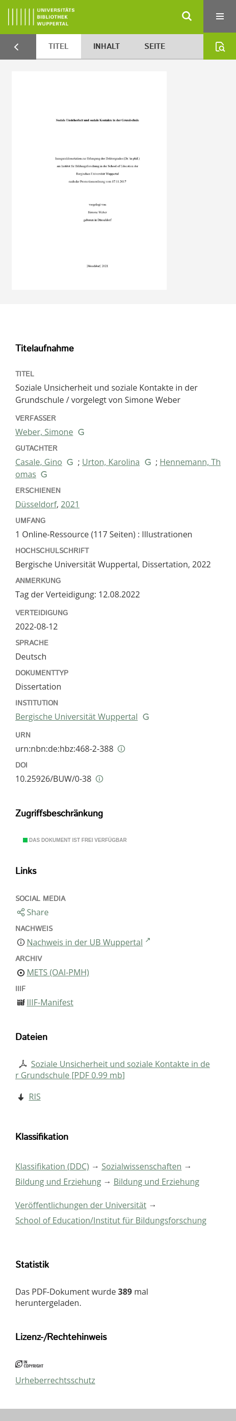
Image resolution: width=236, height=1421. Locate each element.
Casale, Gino (38, 462)
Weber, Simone (44, 432)
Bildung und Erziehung (58, 1181)
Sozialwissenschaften (141, 1166)
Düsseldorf (36, 504)
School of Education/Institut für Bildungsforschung (110, 1220)
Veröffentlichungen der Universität (80, 1205)
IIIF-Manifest (50, 1002)
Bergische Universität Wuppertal (76, 716)
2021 (70, 504)
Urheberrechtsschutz (55, 1380)
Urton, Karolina (111, 462)
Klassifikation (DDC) (52, 1166)
